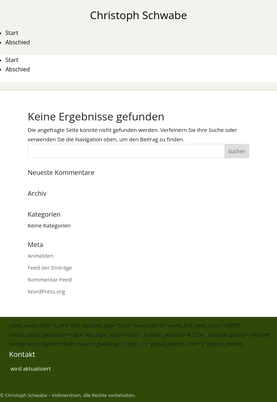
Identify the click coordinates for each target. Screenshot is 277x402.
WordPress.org (46, 291)
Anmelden (41, 255)
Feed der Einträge (50, 267)
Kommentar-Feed (50, 279)
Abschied (17, 42)
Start (11, 33)
